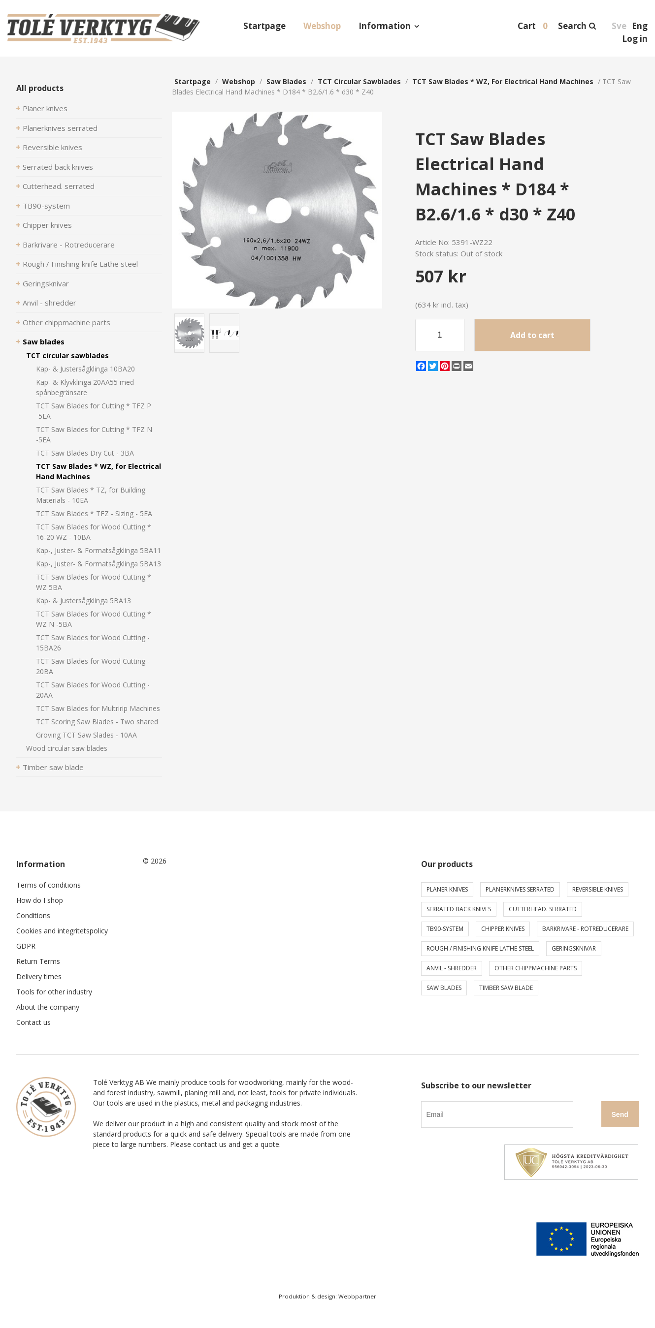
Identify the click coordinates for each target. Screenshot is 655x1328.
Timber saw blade (53, 767)
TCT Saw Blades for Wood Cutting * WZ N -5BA (93, 619)
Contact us (33, 1022)
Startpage (264, 25)
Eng (640, 25)
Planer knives (45, 108)
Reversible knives (52, 147)
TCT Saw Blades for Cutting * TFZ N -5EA (94, 434)
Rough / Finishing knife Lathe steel (80, 264)
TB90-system (46, 206)
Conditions (33, 915)
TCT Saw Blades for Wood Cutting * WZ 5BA (93, 582)
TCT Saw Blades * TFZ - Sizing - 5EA (94, 513)
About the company (47, 1007)
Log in (635, 38)
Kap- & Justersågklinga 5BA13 (83, 600)
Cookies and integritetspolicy (62, 930)
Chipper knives (47, 225)
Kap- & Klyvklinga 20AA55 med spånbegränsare (85, 387)
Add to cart (532, 335)
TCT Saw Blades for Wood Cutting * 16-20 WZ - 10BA (93, 532)
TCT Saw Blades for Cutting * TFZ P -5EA (93, 411)
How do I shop (39, 900)
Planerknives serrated (60, 128)
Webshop (322, 25)
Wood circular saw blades (66, 748)
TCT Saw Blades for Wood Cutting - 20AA (93, 690)
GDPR (25, 946)
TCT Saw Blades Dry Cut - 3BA (85, 453)
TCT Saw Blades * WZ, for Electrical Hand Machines (98, 471)
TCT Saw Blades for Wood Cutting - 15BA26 (93, 642)
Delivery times (39, 976)
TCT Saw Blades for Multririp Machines (98, 708)
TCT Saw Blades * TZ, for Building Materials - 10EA (90, 495)
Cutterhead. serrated (59, 186)
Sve (619, 25)
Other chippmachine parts (66, 322)
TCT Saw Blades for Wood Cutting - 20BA (93, 666)
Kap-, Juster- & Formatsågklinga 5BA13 (98, 563)
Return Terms (38, 961)
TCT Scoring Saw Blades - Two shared (97, 721)
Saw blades (44, 341)
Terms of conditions (48, 885)
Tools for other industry (54, 991)
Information (385, 25)
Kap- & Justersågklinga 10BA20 (85, 368)
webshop (238, 81)
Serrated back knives (58, 167)
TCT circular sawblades (67, 355)
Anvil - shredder (49, 303)
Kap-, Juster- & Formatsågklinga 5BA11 (98, 550)
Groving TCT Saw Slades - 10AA (86, 735)
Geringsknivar (46, 283)
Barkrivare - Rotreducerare (69, 244)
